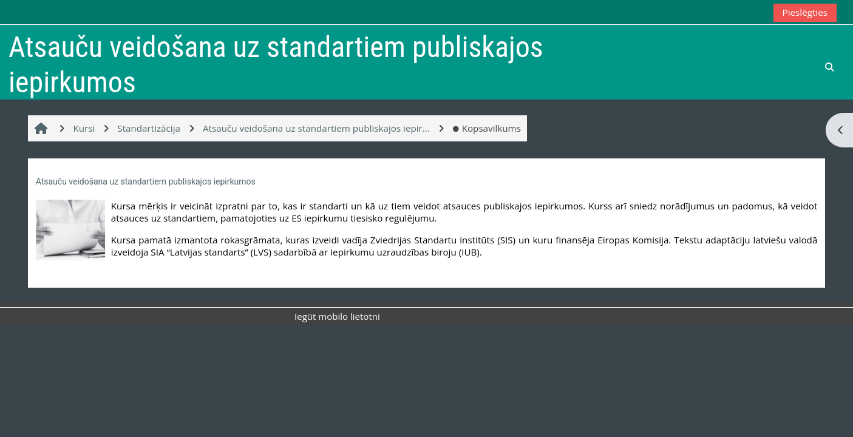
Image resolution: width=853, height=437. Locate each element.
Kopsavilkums (486, 128)
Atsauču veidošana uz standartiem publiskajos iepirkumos (146, 181)
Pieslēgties (805, 12)
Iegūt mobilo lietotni (337, 316)
